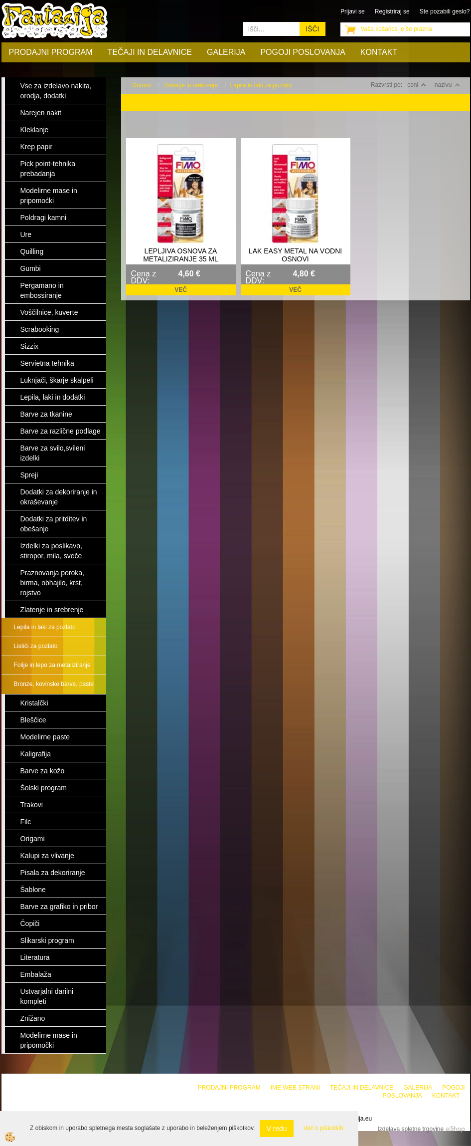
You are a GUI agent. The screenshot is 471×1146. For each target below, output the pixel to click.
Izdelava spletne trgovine (410, 1129)
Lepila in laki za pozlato (45, 627)
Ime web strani (295, 1087)
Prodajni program (51, 52)
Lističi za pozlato (36, 646)
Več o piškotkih (323, 1128)
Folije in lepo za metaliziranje (52, 665)
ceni (416, 84)
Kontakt (378, 52)
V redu (276, 1129)
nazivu (447, 84)
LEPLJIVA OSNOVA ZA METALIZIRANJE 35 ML (180, 255)
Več (180, 289)
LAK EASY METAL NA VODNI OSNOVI (295, 255)
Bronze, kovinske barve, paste (54, 684)
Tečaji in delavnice (150, 52)
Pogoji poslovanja (302, 52)
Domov (142, 85)
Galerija (226, 52)
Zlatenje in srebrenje (190, 85)
